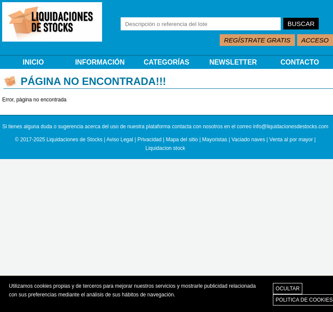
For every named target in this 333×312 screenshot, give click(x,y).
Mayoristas (214, 139)
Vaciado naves (248, 139)
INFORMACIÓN (100, 62)
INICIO (33, 62)
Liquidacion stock (165, 148)
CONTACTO (299, 62)
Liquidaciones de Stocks (74, 139)
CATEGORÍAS (166, 62)
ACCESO (315, 40)
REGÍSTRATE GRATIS (257, 40)
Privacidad (150, 139)
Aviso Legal (119, 139)
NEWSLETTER (233, 62)
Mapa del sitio (182, 139)
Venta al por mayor (291, 139)
